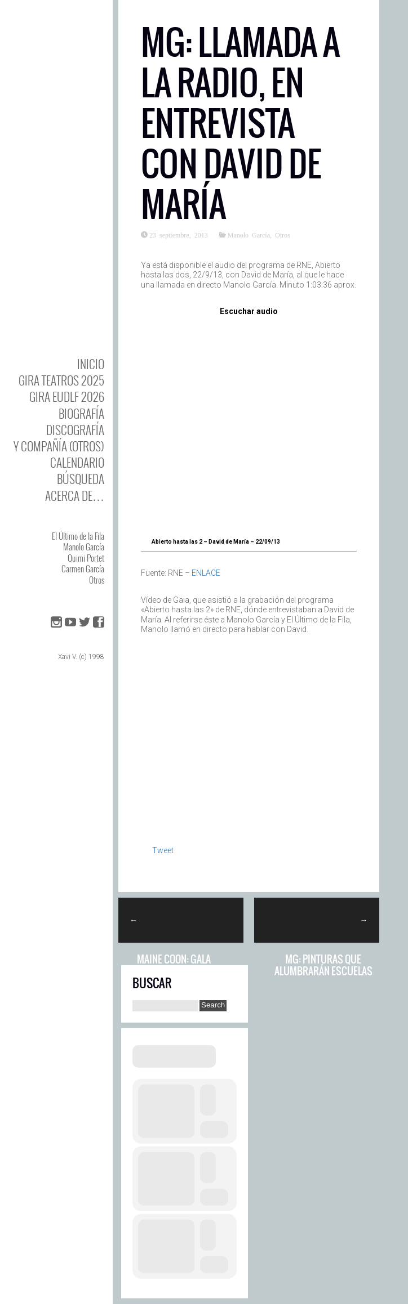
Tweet (163, 850)
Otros (96, 579)
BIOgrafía (81, 413)
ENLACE (206, 572)
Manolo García (83, 546)
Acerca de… (74, 495)
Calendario (77, 462)
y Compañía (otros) (59, 446)
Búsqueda (80, 478)
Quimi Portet (86, 558)
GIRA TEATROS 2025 (61, 380)
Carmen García (82, 568)
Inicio (90, 364)
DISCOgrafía (75, 429)
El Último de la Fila (78, 536)
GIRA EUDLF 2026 (66, 396)
